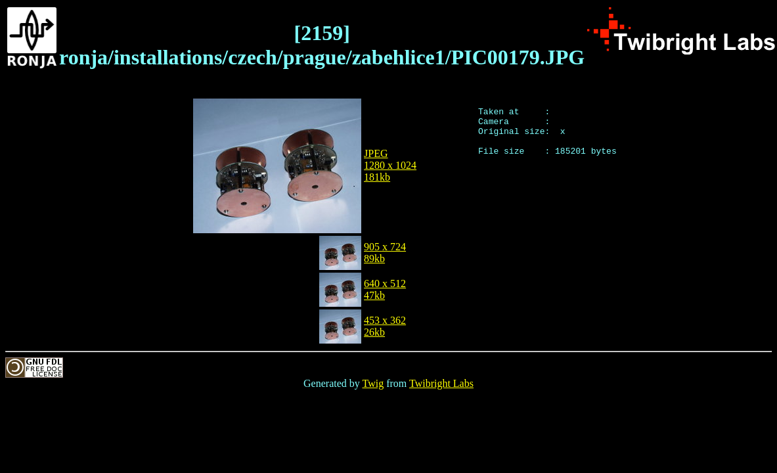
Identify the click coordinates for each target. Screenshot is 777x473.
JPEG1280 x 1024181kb (390, 165)
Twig (373, 383)
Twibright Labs (441, 383)
